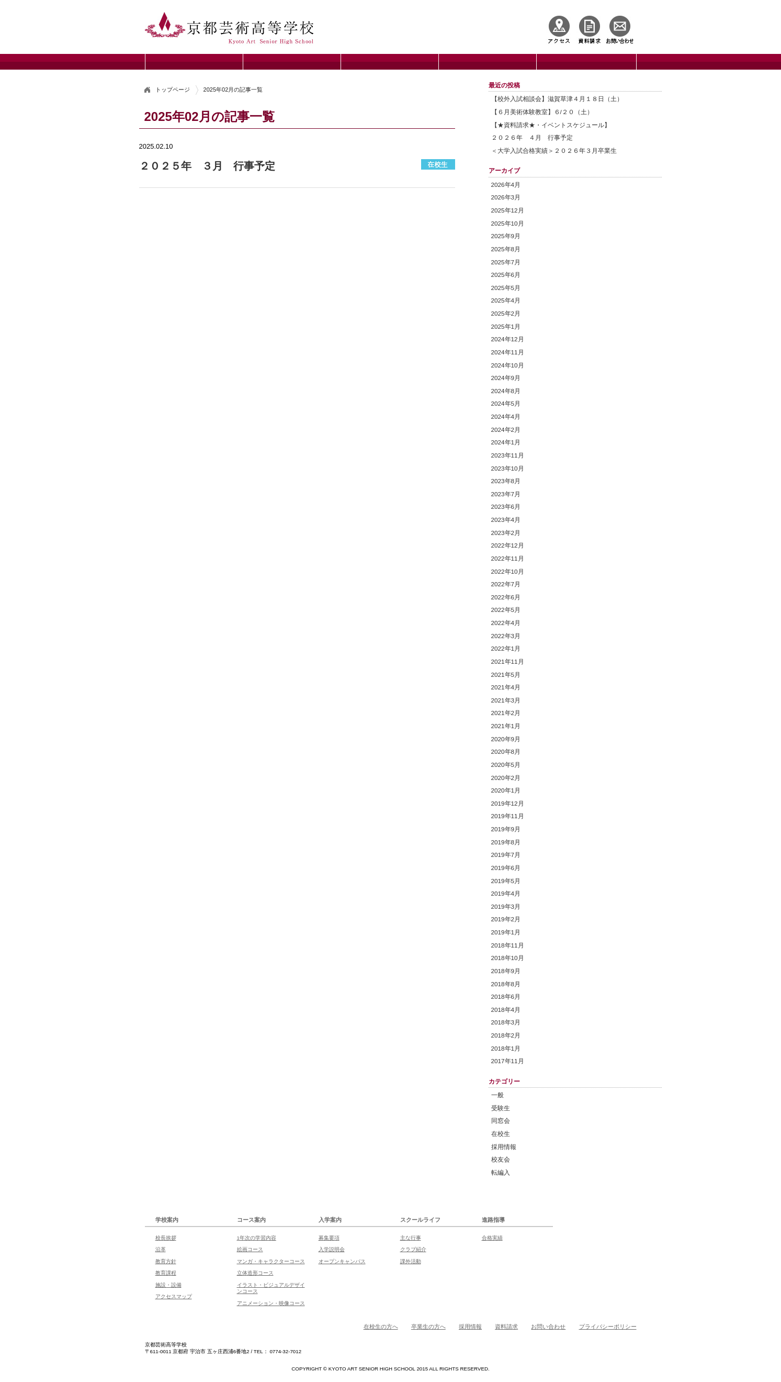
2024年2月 (506, 429)
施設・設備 (168, 1285)
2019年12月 (507, 803)
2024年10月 (507, 365)
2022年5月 (506, 609)
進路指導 (493, 1220)
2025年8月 (506, 249)
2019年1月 (506, 932)
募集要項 (329, 1238)
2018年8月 (506, 983)
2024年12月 (507, 339)
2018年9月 (506, 970)
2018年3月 (506, 1022)
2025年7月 (506, 262)
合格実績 (492, 1238)
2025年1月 (506, 326)
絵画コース (250, 1249)
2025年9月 (506, 235)
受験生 (500, 1108)
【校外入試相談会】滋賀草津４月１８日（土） (557, 98)
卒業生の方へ (428, 1326)
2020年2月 (506, 777)
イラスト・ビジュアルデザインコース (271, 1288)
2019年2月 (506, 919)
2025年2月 (506, 313)
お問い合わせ (548, 1326)
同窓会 (500, 1120)
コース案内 (251, 1220)
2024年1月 (506, 442)
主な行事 (410, 1238)
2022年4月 (506, 622)
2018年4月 (506, 1009)
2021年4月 (506, 687)
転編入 (500, 1172)
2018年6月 (506, 996)
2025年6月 (506, 274)
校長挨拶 (165, 1238)
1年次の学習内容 (256, 1238)
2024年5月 (506, 403)
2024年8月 (506, 390)
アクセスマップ (173, 1296)
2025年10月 (507, 223)
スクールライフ (420, 1220)
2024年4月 (506, 416)
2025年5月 (506, 287)
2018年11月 (507, 945)
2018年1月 (506, 1048)
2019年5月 (506, 880)
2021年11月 (507, 661)
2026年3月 (506, 197)
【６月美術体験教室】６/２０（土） (542, 111)
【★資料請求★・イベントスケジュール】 (550, 124)
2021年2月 (506, 712)
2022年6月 (506, 597)
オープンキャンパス (342, 1261)
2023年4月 (506, 519)
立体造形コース (255, 1273)
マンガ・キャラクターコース (271, 1261)
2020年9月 (506, 738)
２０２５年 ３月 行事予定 (207, 166)
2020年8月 (506, 751)
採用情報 (503, 1146)
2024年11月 (507, 352)
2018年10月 (507, 957)
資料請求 (506, 1326)
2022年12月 (507, 545)
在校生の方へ (381, 1326)
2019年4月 (506, 893)
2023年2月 (506, 532)
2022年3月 (506, 635)
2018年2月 (506, 1035)
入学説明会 (332, 1249)
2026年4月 (506, 184)
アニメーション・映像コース (271, 1303)
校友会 (500, 1159)
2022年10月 (507, 571)
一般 (497, 1094)
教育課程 (165, 1273)
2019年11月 (507, 815)
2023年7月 (506, 494)
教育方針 (165, 1261)
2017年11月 (507, 1060)
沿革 (160, 1249)
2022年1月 (506, 648)
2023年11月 (507, 455)
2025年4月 (506, 300)
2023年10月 (507, 468)
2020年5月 (506, 764)
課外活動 (410, 1261)
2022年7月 (506, 584)
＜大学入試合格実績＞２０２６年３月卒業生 (554, 150)
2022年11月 (507, 558)
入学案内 (330, 1220)
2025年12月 (507, 210)
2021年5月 (506, 674)
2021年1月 (506, 725)
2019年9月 (506, 829)
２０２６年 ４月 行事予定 (532, 137)
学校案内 (166, 1220)
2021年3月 (506, 700)
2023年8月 (506, 480)
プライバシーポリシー (608, 1326)
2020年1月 (506, 790)
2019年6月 (506, 867)
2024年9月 (506, 377)
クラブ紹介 (413, 1249)
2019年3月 (506, 906)
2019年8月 (506, 842)
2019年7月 (506, 854)
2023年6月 (506, 506)
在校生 (500, 1133)
